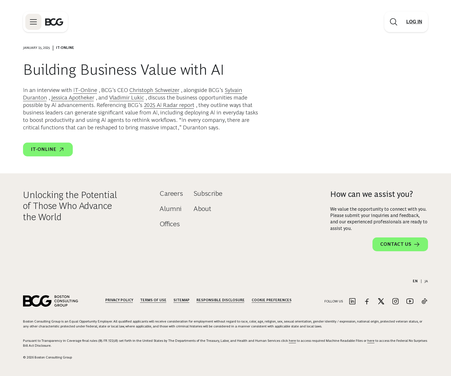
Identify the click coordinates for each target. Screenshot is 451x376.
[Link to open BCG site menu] (33, 22)
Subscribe (208, 193)
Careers (171, 193)
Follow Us (333, 301)
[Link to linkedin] (352, 302)
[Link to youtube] (410, 302)
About (202, 208)
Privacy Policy (119, 300)
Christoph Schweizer (154, 90)
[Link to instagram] (395, 302)
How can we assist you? (371, 194)
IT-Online (85, 90)
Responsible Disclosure (220, 300)
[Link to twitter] (381, 302)
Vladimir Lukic (126, 97)
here (292, 341)
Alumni (170, 208)
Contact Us (400, 244)
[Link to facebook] (366, 302)
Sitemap (181, 300)
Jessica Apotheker (72, 97)
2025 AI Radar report (169, 105)
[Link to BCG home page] (54, 22)
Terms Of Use (153, 300)
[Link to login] (414, 21)
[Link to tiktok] (424, 302)
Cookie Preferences (272, 300)
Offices (170, 224)
